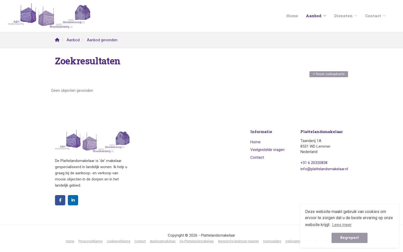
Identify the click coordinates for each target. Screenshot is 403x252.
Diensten (346, 15)
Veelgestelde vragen (267, 149)
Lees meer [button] (342, 224)
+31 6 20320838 (313, 162)
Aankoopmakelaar (163, 241)
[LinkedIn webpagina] (73, 200)
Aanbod (316, 15)
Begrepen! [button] (349, 238)
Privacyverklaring (90, 241)
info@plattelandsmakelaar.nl (324, 169)
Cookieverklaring (118, 241)
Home (292, 15)
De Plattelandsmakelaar (197, 241)
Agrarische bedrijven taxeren (238, 241)
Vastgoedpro (272, 241)
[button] (328, 74)
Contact (375, 15)
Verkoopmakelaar (297, 241)
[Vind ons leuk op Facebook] (60, 200)
